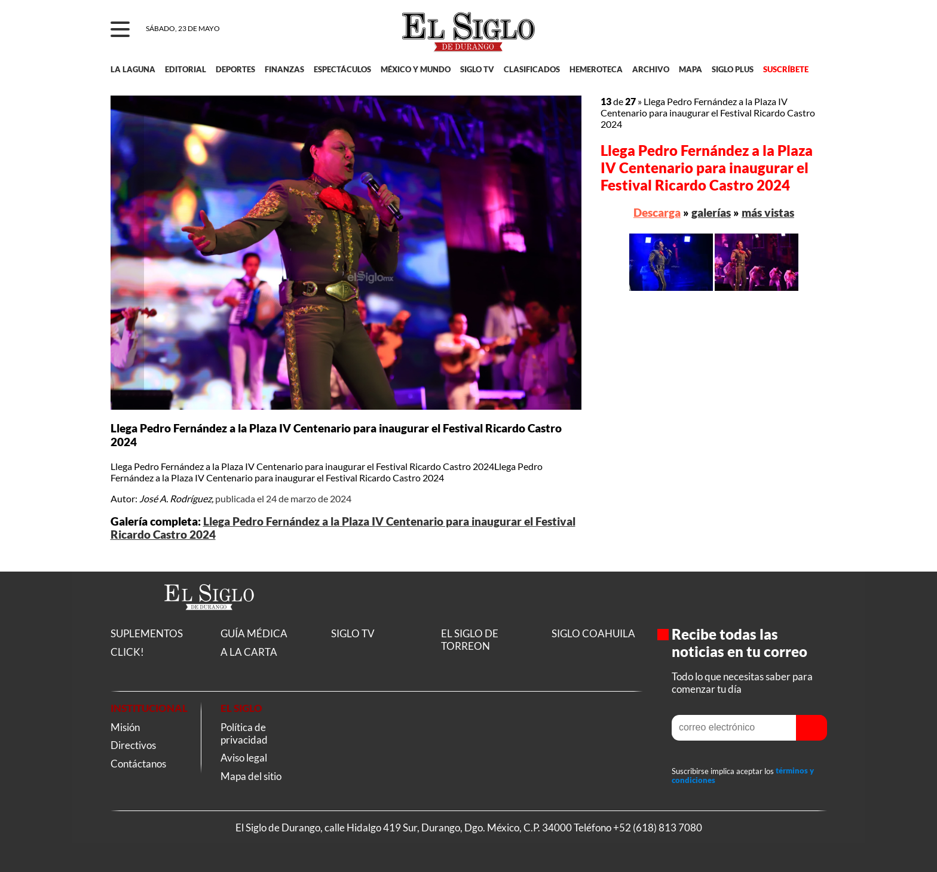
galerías (711, 212)
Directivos (133, 745)
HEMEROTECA (596, 69)
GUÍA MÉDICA (254, 633)
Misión (125, 727)
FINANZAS (284, 69)
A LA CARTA (249, 652)
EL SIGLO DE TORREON (469, 639)
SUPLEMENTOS (147, 633)
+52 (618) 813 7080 (657, 827)
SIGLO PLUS (733, 69)
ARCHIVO (650, 69)
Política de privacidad (244, 733)
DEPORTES (235, 69)
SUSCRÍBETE (786, 69)
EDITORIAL (185, 69)
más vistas (768, 212)
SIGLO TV (477, 69)
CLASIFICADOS (532, 69)
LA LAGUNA (133, 69)
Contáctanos (138, 763)
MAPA (690, 69)
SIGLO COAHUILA (593, 633)
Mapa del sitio (251, 776)
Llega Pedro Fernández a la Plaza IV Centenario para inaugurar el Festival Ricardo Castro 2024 (707, 168)
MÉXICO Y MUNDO (416, 69)
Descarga (657, 212)
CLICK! (127, 652)
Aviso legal (244, 757)
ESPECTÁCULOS (342, 69)
